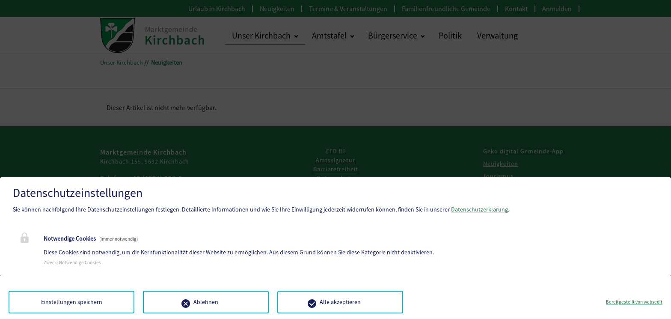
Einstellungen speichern (71, 302)
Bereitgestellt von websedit (634, 302)
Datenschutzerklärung (479, 209)
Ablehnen (205, 302)
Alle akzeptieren (340, 302)
